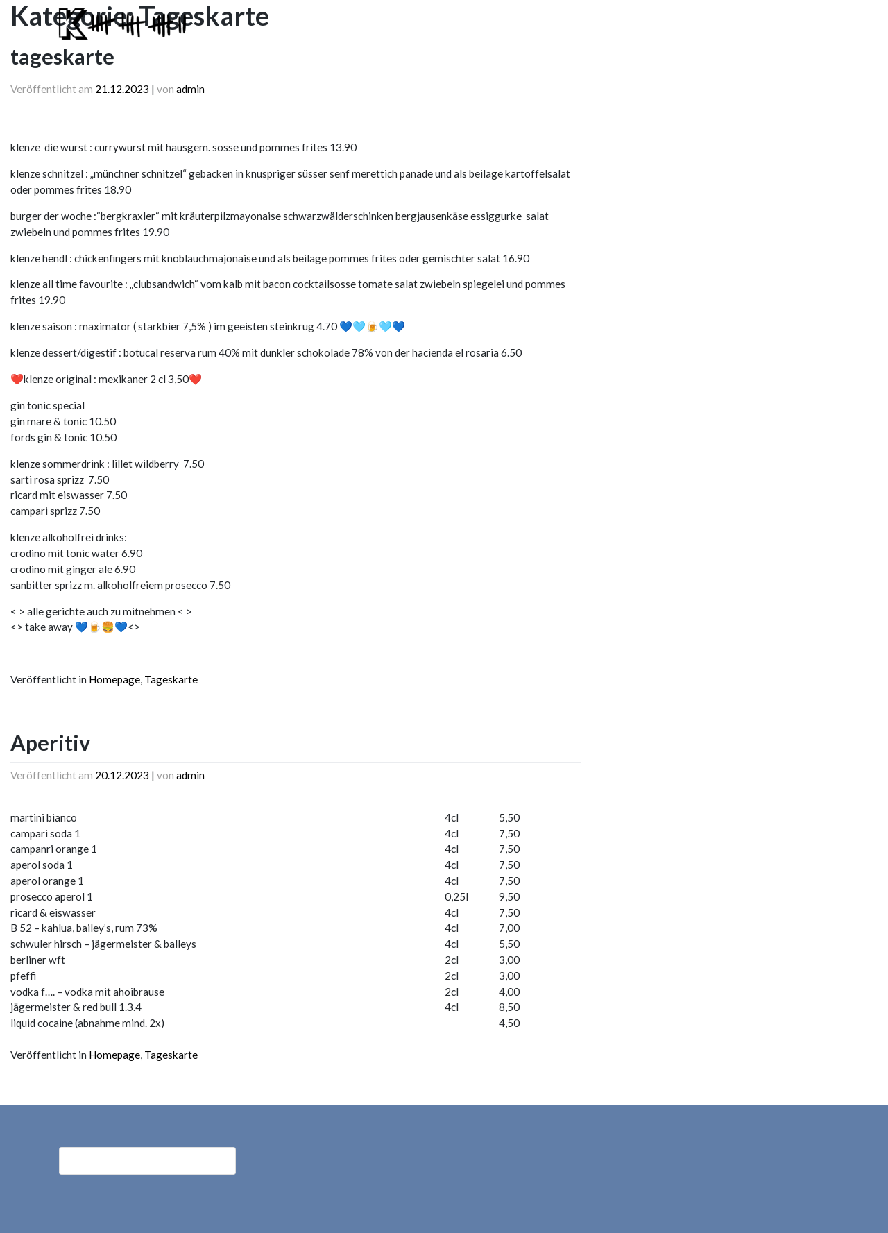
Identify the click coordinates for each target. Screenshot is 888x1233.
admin (190, 89)
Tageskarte (171, 679)
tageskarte (62, 56)
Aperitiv (50, 742)
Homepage (114, 679)
